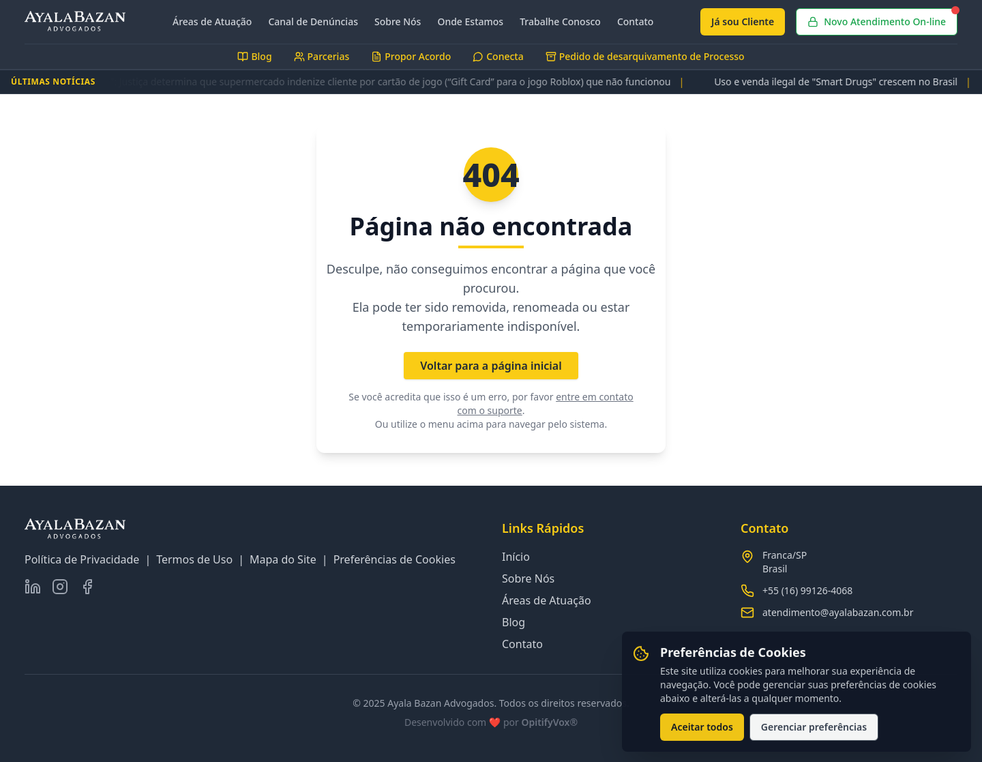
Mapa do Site (283, 559)
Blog (513, 622)
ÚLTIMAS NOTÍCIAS (53, 81)
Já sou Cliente (742, 21)
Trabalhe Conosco (560, 21)
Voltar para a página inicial (491, 365)
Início (516, 556)
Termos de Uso (194, 559)
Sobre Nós (397, 21)
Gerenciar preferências (814, 730)
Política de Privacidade (82, 559)
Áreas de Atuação (212, 21)
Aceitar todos (702, 730)
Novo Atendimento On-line (882, 18)
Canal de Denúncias (313, 21)
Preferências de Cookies (394, 559)
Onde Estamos (470, 21)
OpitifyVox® (549, 722)
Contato (635, 21)
